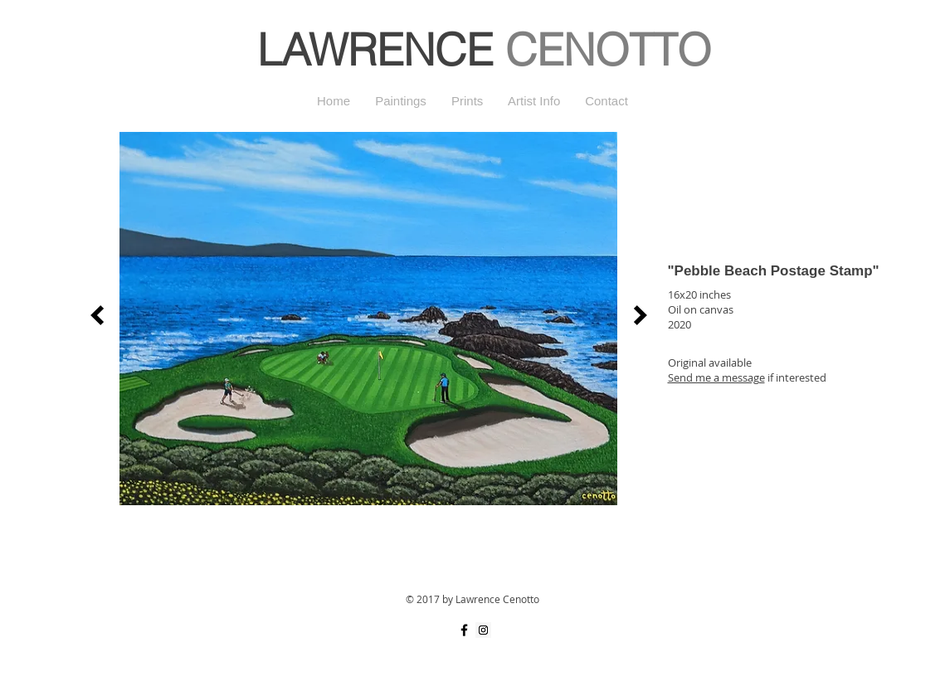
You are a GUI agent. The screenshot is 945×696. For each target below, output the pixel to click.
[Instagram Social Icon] (483, 630)
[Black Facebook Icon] (464, 630)
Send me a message (716, 377)
